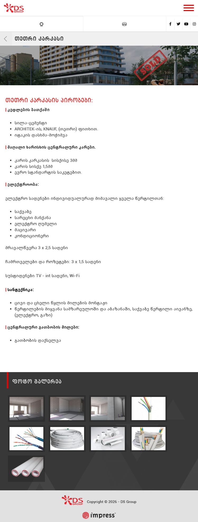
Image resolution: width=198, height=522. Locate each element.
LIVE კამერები (41, 24)
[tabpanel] (99, 65)
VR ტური (124, 24)
